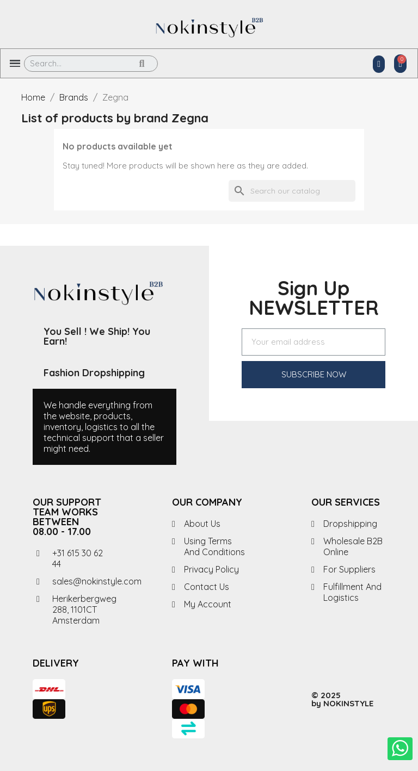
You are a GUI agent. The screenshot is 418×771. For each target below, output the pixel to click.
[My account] (379, 64)
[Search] (292, 191)
